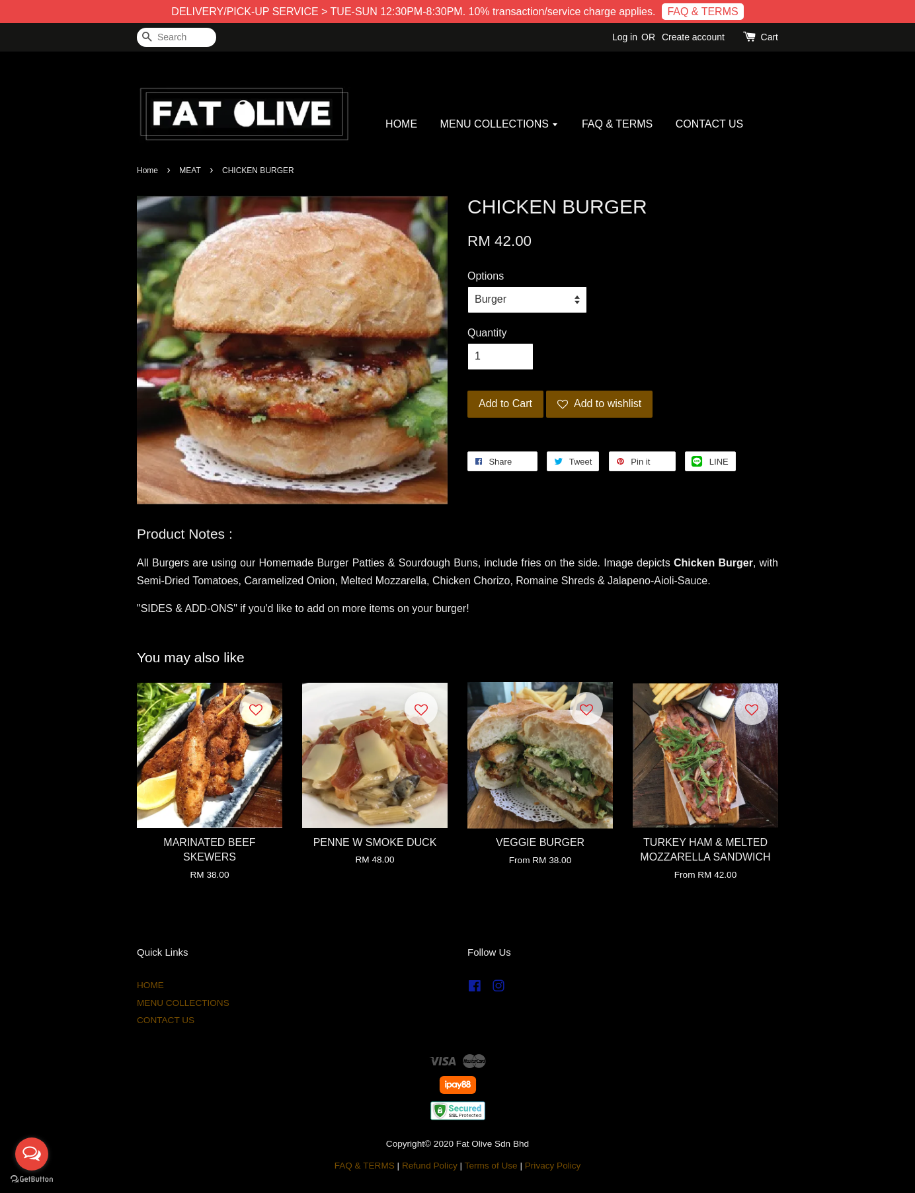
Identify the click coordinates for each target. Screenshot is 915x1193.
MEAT (189, 170)
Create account (693, 37)
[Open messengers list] (31, 1154)
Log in (624, 37)
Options (485, 276)
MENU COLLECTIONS (499, 124)
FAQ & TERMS (702, 11)
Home (147, 170)
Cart (769, 37)
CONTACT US (710, 124)
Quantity (487, 332)
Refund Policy (430, 1166)
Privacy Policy (553, 1166)
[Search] (176, 37)
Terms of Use (491, 1166)
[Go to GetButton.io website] (32, 1179)
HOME (401, 124)
